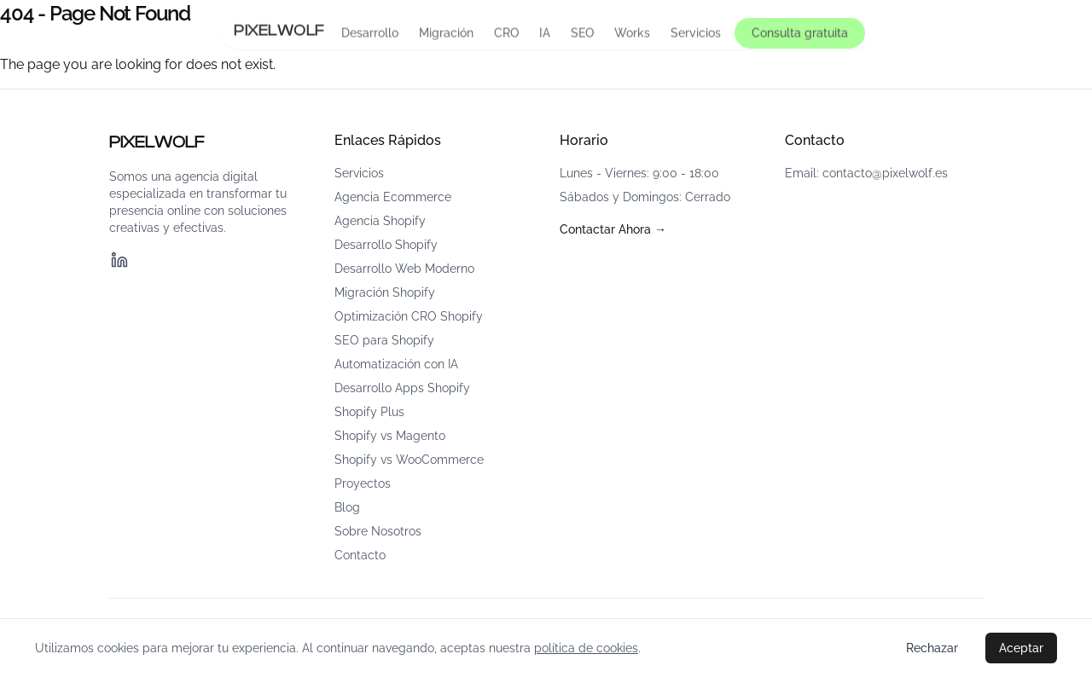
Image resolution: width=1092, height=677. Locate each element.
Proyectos (362, 483)
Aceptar (1021, 648)
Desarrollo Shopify (386, 245)
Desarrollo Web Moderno (404, 268)
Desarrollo (369, 33)
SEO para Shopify (384, 340)
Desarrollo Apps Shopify (402, 388)
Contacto (360, 555)
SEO (582, 33)
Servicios (696, 33)
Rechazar (932, 648)
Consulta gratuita (800, 33)
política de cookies (586, 648)
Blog (347, 507)
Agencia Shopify (380, 221)
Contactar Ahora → (613, 229)
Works (632, 33)
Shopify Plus (369, 412)
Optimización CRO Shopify (408, 316)
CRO (506, 33)
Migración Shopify (384, 292)
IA (544, 33)
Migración (446, 33)
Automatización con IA (396, 364)
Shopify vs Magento (389, 436)
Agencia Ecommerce (392, 197)
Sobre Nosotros (377, 531)
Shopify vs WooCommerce (409, 459)
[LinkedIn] (119, 260)
